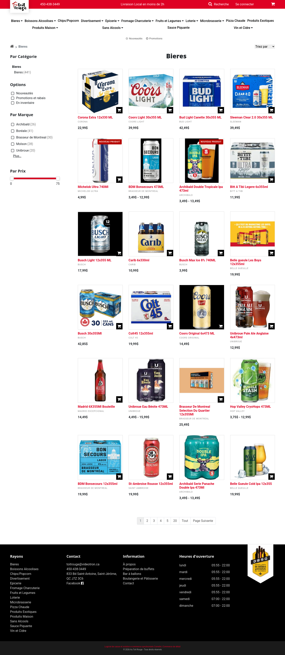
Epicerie (111, 21)
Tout (185, 521)
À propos (129, 564)
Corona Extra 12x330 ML (95, 117)
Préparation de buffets (138, 569)
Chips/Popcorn (68, 21)
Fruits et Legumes (168, 21)
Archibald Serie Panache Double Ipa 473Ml (196, 485)
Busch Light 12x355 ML (94, 260)
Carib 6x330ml (139, 260)
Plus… (17, 156)
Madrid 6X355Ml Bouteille (96, 407)
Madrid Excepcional (91, 411)
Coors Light (136, 121)
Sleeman (235, 121)
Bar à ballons (132, 574)
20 (175, 521)
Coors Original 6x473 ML (197, 333)
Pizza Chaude (235, 21)
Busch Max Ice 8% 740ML (197, 260)
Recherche (221, 4)
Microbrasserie (210, 21)
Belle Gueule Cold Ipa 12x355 (251, 484)
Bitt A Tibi (236, 191)
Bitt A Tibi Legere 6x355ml (249, 187)
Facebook (75, 583)
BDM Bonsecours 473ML (146, 187)
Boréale (21, 131)
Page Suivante (203, 521)
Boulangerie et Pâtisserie (140, 578)
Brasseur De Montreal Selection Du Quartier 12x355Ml (194, 410)
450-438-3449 (50, 4)
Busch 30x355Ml (90, 333)
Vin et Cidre (242, 28)
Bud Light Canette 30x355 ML (200, 117)
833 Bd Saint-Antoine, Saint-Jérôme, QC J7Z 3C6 (91, 576)
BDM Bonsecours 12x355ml (97, 484)
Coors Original (189, 338)
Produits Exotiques (260, 21)
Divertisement (91, 21)
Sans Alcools (111, 28)
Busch (82, 264)
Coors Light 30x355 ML (145, 117)
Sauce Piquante (178, 27)
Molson (21, 144)
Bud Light (185, 121)
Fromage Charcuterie (136, 21)
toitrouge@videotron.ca (82, 564)
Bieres (15, 21)
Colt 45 (133, 338)
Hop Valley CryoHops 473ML (250, 407)
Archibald (23, 124)
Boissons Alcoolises (39, 21)
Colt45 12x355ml (141, 333)
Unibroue (22, 151)
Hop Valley (237, 411)
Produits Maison (43, 28)
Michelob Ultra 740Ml (93, 187)
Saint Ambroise (139, 488)
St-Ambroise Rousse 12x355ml (151, 484)
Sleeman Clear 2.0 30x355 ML (251, 117)
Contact (128, 583)
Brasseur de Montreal (31, 138)
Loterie (191, 21)
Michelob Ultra (88, 191)
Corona (83, 121)
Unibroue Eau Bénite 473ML (148, 407)
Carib (132, 264)
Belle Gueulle (239, 268)
